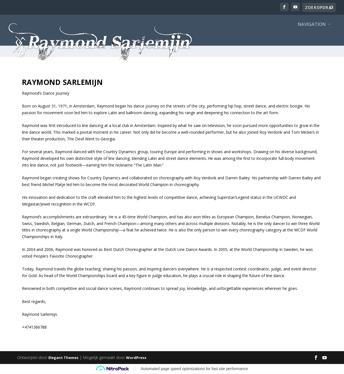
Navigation (312, 36)
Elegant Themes (63, 357)
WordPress (136, 357)
